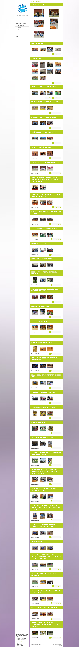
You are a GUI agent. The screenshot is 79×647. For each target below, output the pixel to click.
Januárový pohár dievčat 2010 (43, 336)
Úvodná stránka (34, 1)
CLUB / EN (18, 34)
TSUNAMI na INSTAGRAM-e (21, 23)
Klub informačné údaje (20, 27)
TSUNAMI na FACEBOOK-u (20, 25)
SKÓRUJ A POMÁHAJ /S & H (21, 21)
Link (17, 36)
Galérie (39, 1)
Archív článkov (18, 31)
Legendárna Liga (19, 29)
